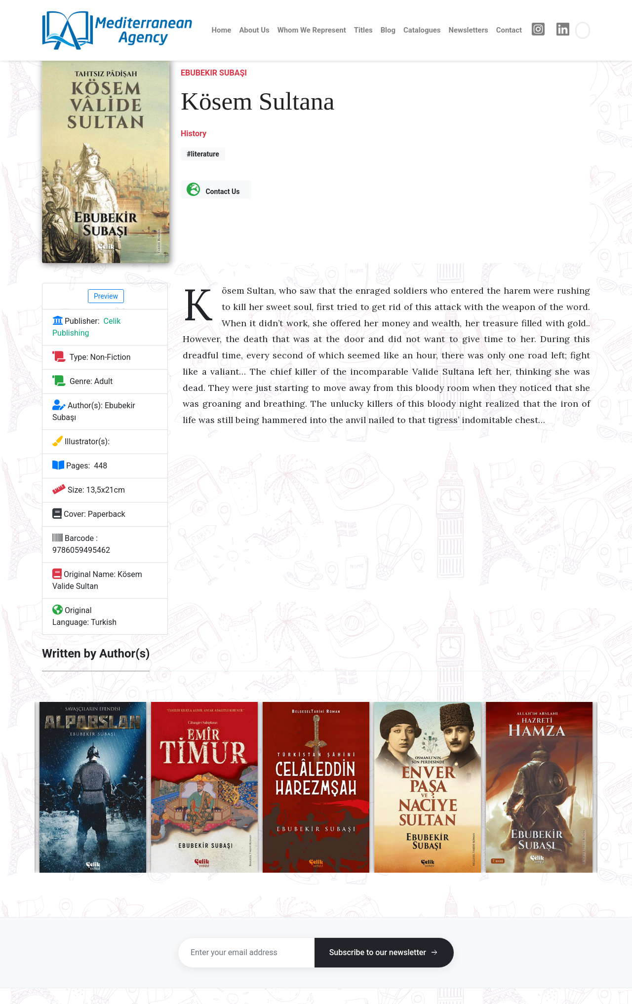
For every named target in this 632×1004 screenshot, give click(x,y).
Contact (509, 30)
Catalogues (422, 30)
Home (222, 30)
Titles (363, 30)
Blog (388, 30)
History (193, 133)
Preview (106, 296)
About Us (254, 30)
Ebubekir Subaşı (214, 72)
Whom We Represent (311, 30)
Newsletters (468, 30)
